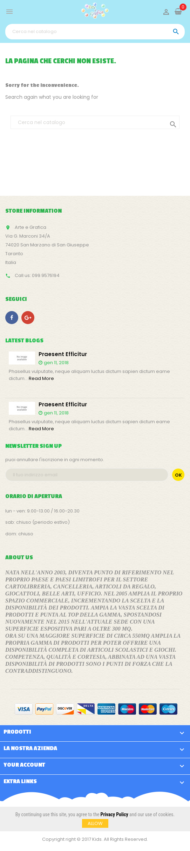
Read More (41, 378)
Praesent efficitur (63, 354)
